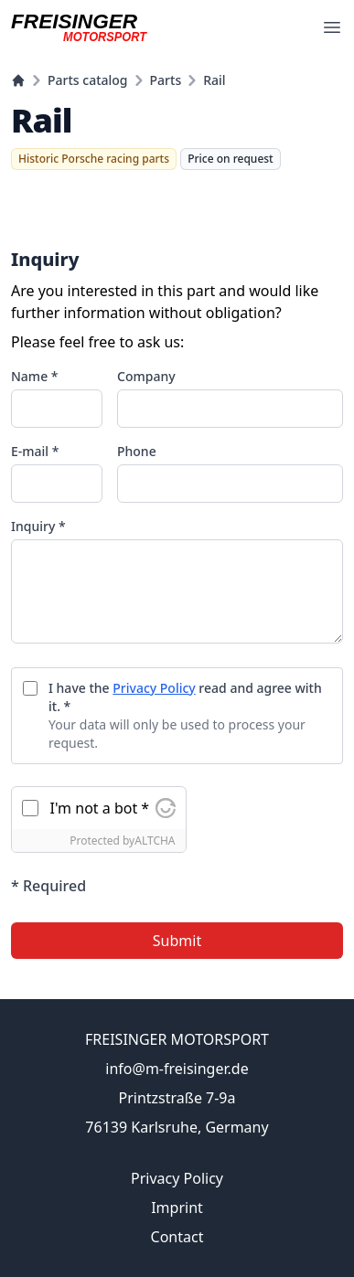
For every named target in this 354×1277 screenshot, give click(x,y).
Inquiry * (38, 526)
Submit (177, 941)
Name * (34, 376)
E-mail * (35, 451)
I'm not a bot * (100, 808)
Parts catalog (88, 80)
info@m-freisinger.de (176, 1069)
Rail (214, 80)
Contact (177, 1237)
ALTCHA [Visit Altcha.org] (154, 840)
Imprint (177, 1207)
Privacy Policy (154, 688)
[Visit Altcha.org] (166, 808)
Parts (166, 80)
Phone (136, 451)
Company (146, 376)
